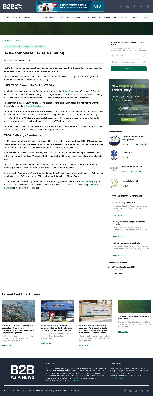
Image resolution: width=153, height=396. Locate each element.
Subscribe (128, 69)
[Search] (146, 17)
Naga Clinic (127, 152)
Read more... (7, 345)
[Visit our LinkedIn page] (127, 6)
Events (107, 17)
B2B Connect (94, 17)
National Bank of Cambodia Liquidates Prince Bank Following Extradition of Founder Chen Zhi (56, 328)
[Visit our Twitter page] (147, 6)
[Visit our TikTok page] (134, 6)
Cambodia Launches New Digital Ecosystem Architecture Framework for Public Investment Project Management (18, 329)
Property (134, 17)
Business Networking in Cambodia (126, 243)
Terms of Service (60, 391)
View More (118, 273)
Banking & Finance (12, 46)
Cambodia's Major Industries (123, 202)
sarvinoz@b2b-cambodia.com (129, 375)
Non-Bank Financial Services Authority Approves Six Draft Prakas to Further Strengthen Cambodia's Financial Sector (93, 329)
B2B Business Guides (47, 17)
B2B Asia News (13, 60)
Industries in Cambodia (72, 17)
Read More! (77, 380)
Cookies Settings (73, 391)
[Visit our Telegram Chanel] (141, 6)
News (16, 17)
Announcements (120, 17)
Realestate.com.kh (131, 181)
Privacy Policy (49, 391)
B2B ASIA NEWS (18, 390)
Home (6, 17)
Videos (28, 17)
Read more (118, 215)
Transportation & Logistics (34, 46)
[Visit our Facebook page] (121, 6)
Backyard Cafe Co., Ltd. (133, 166)
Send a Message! (116, 378)
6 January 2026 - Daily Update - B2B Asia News (134, 317)
